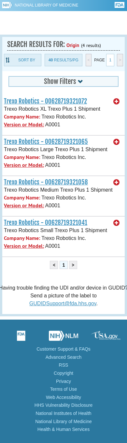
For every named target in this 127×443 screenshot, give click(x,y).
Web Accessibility (63, 397)
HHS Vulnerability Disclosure (63, 405)
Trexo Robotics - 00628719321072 (45, 101)
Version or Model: (24, 124)
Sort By (26, 60)
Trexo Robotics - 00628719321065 (46, 142)
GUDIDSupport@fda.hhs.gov (62, 303)
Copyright (63, 373)
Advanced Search (64, 357)
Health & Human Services (63, 429)
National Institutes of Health (63, 413)
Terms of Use (63, 389)
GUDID (64, 23)
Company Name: (22, 116)
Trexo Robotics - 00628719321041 (45, 223)
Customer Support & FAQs (63, 349)
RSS (63, 365)
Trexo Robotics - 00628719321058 (46, 182)
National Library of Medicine (46, 5)
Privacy (63, 381)
